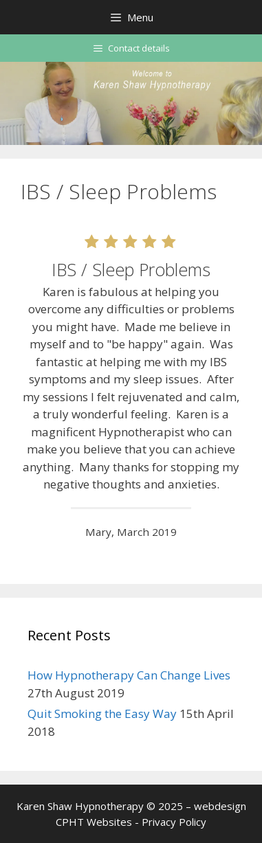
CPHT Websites (94, 822)
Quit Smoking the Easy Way (102, 713)
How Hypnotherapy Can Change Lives (129, 675)
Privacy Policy (174, 822)
